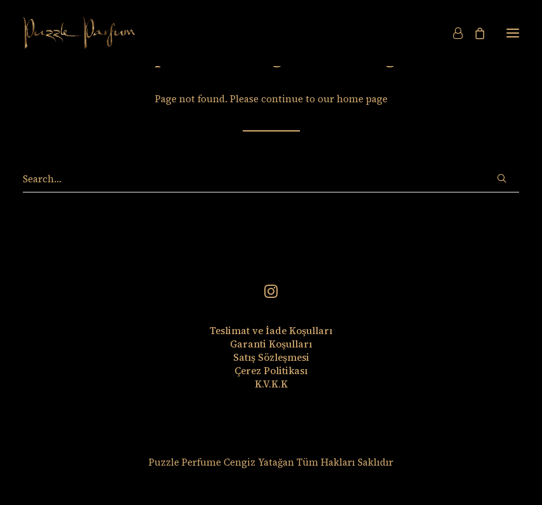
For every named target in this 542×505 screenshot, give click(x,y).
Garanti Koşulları (271, 344)
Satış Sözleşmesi (271, 357)
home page (362, 98)
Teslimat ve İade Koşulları (271, 330)
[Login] (452, 33)
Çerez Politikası (271, 370)
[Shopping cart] (474, 33)
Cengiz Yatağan (259, 462)
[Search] (271, 179)
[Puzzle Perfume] (79, 33)
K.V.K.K (271, 384)
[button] (513, 33)
